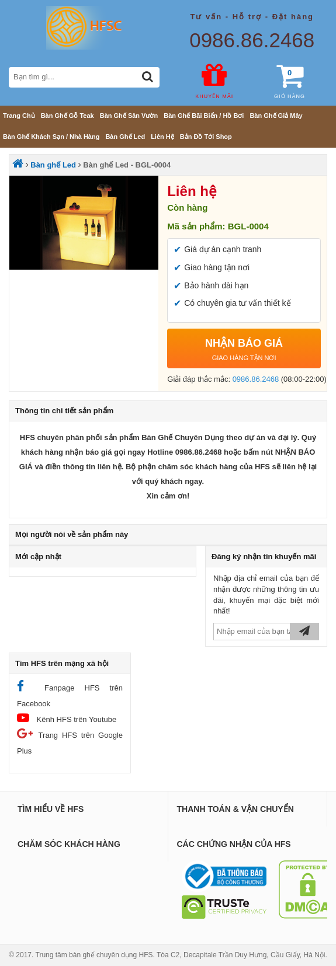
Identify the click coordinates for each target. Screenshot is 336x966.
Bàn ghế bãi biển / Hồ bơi (204, 115)
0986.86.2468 (251, 40)
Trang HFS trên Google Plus (70, 741)
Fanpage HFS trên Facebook (70, 694)
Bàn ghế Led (125, 136)
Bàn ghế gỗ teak (67, 115)
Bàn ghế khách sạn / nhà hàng (51, 136)
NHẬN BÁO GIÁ (244, 351)
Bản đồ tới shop (206, 136)
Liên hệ (162, 136)
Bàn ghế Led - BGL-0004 (127, 165)
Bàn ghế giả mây (276, 115)
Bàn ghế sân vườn (129, 115)
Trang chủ (19, 115)
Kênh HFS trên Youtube (66, 718)
